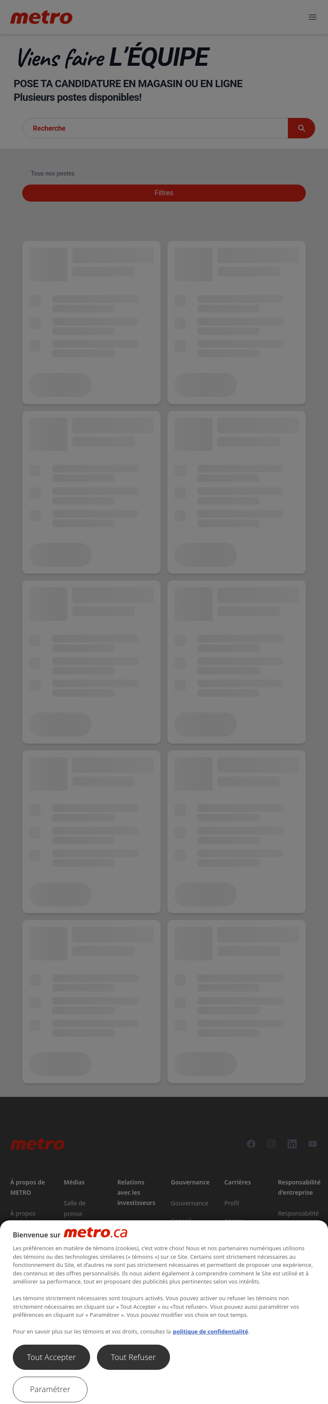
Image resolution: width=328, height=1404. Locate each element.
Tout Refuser (133, 1357)
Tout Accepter (51, 1357)
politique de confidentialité (210, 1331)
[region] (164, 1312)
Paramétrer (50, 1389)
